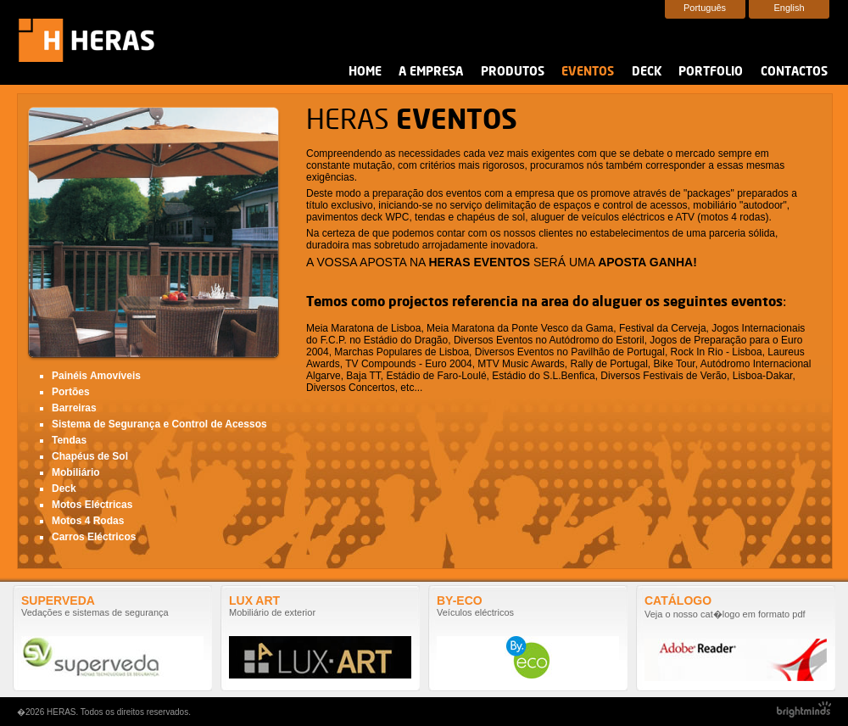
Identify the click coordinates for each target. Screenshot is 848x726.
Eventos (587, 72)
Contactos (794, 72)
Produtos (512, 72)
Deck (646, 72)
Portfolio (710, 72)
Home (365, 72)
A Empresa (431, 72)
